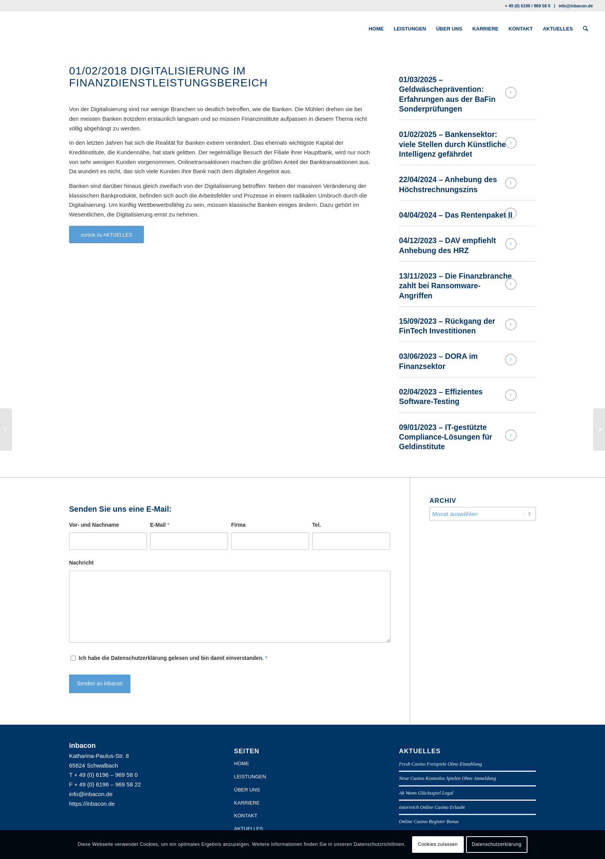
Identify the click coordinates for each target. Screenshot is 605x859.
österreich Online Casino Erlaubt (432, 807)
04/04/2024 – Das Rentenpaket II (455, 215)
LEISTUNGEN (250, 777)
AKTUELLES (248, 829)
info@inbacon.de (576, 5)
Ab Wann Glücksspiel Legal (426, 793)
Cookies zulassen (438, 844)
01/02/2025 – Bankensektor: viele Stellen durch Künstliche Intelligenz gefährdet (452, 144)
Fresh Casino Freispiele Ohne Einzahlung (440, 764)
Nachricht (81, 563)
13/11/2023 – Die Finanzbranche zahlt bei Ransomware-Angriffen (455, 286)
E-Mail (159, 525)
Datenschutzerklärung (497, 844)
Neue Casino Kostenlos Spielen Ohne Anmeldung (447, 778)
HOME (241, 763)
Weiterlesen (511, 93)
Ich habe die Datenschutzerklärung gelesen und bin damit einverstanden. (173, 658)
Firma (238, 525)
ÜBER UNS (247, 790)
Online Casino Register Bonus (429, 821)
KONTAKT (245, 815)
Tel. (316, 525)
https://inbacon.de (92, 803)
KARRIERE (247, 803)
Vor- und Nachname (94, 525)
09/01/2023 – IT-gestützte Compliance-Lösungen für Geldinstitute (445, 437)
